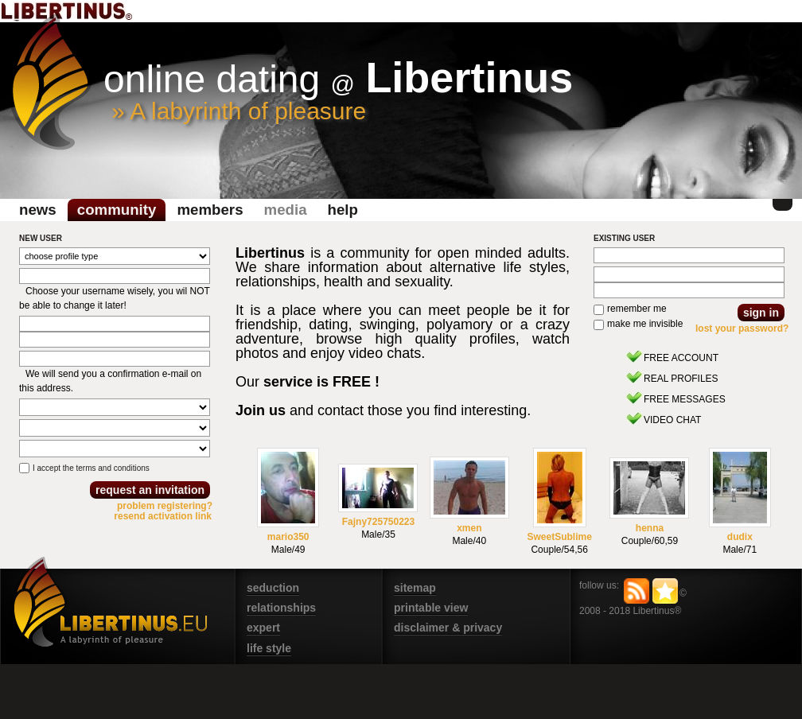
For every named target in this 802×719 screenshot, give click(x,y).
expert (263, 627)
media (285, 209)
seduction (273, 587)
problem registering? (164, 505)
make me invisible (645, 323)
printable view (431, 607)
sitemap (415, 587)
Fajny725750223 (378, 521)
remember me (637, 308)
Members (210, 209)
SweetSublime (559, 536)
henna (650, 528)
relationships (281, 607)
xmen (469, 528)
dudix (740, 536)
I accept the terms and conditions (91, 468)
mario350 (288, 536)
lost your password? (741, 328)
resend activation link (163, 516)
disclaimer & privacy (448, 627)
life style (269, 648)
